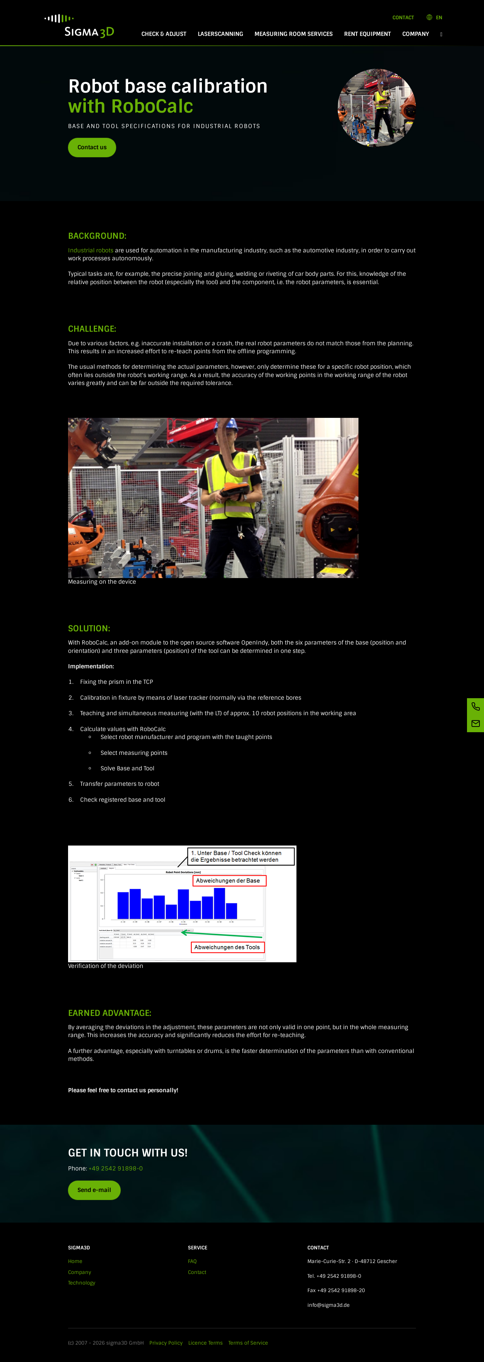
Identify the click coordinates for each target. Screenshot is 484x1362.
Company (415, 34)
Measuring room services (293, 34)
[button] (441, 34)
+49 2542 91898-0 (115, 1168)
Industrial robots (90, 250)
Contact (403, 17)
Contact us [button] (92, 147)
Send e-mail (94, 1190)
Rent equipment (367, 34)
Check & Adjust (163, 34)
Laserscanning (220, 34)
